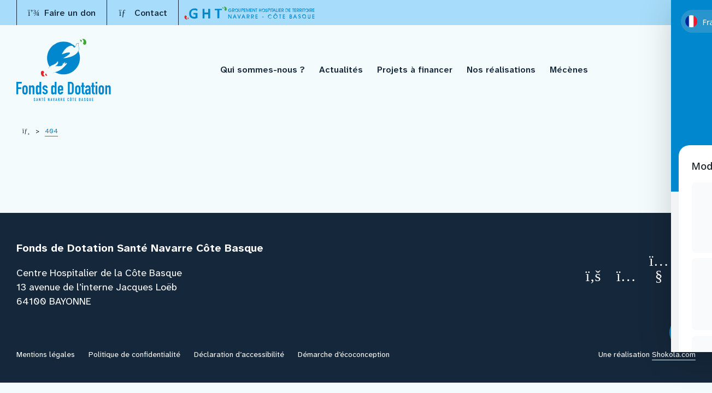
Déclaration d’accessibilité (239, 354)
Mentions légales (45, 354)
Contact (142, 13)
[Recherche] (688, 70)
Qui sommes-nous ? (262, 69)
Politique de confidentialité (134, 354)
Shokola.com (674, 354)
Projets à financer (414, 69)
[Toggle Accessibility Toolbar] (684, 332)
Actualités (341, 69)
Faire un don (62, 13)
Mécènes (569, 69)
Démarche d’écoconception (344, 354)
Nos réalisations (501, 69)
